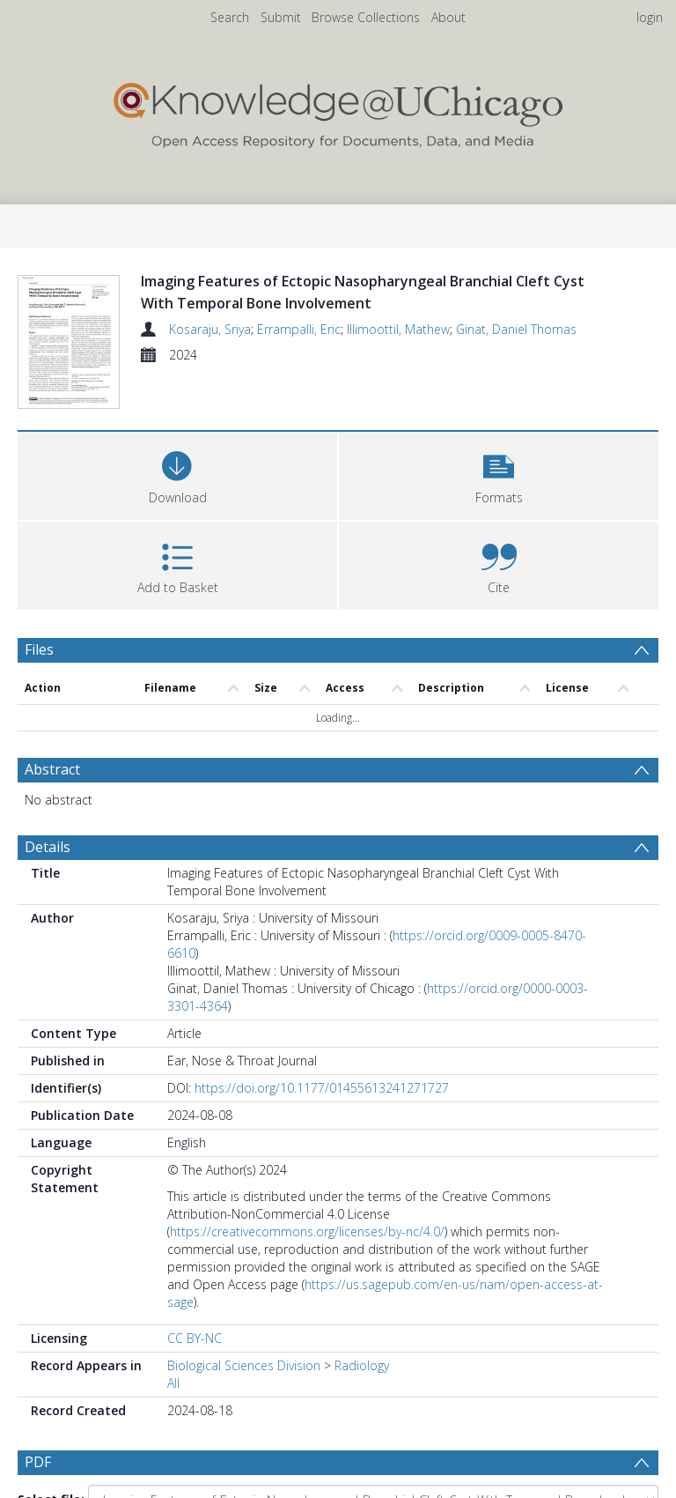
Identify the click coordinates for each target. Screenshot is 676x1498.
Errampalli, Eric (299, 329)
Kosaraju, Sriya (210, 329)
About (448, 17)
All (173, 1383)
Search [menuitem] (229, 17)
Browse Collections (366, 17)
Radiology (361, 1365)
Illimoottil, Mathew (398, 329)
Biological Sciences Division (243, 1365)
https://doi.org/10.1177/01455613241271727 (322, 1087)
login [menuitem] (649, 17)
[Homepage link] (338, 111)
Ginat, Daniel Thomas (516, 329)
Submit (281, 17)
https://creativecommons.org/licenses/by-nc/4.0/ (307, 1231)
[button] (498, 473)
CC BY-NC (194, 1338)
